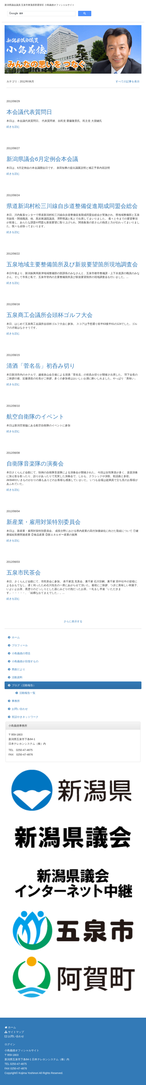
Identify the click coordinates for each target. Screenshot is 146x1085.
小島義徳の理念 (21, 653)
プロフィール (20, 645)
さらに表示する (73, 621)
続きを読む (13, 126)
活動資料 (17, 677)
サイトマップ (14, 1031)
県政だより (18, 669)
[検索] (41, 13)
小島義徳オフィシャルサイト (22, 1050)
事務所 (16, 700)
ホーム (16, 637)
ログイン (10, 1044)
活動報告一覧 (27, 692)
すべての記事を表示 (128, 81)
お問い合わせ (20, 708)
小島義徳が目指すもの (25, 661)
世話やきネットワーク (25, 716)
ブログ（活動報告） (24, 685)
